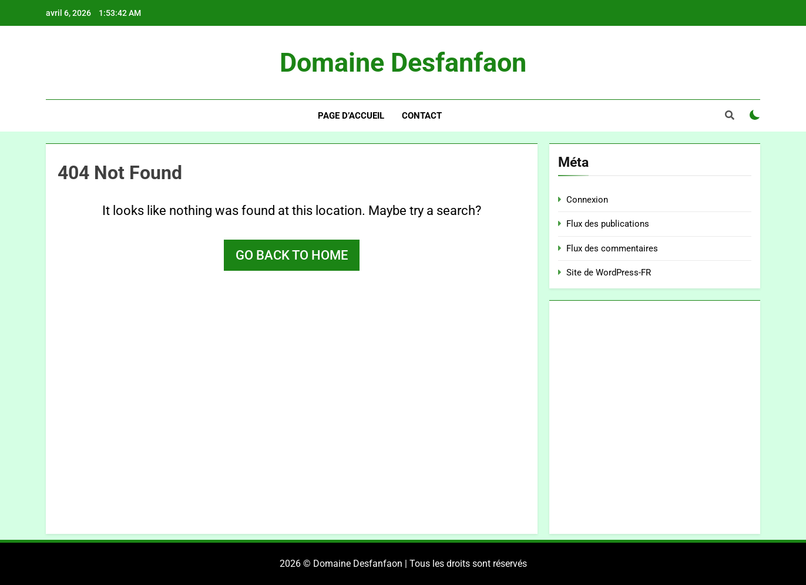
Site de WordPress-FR (608, 272)
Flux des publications (607, 223)
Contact (422, 115)
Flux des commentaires (612, 248)
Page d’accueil (351, 115)
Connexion (587, 199)
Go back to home (292, 255)
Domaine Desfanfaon (403, 62)
